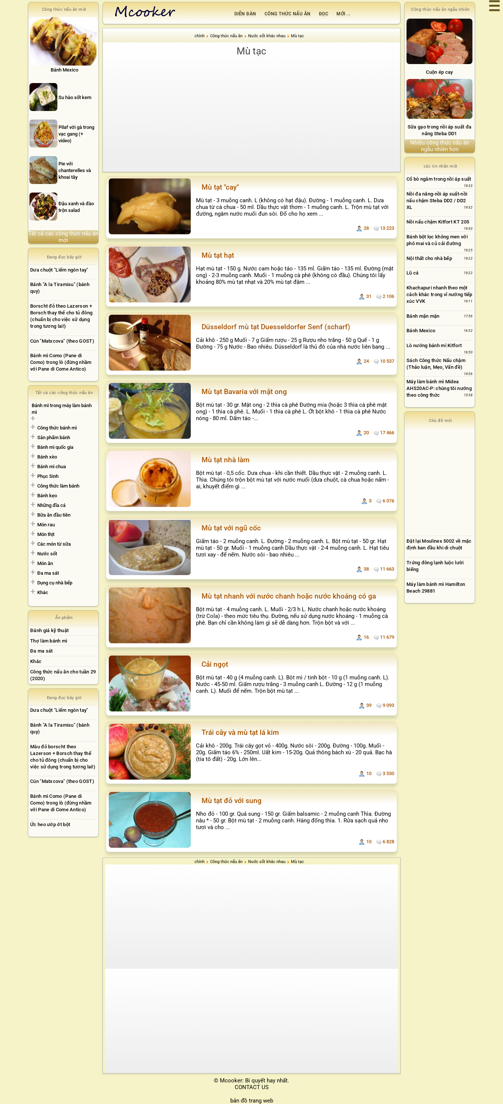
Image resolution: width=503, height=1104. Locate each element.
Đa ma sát (48, 573)
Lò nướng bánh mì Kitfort (434, 345)
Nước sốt (47, 553)
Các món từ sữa (54, 544)
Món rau (46, 524)
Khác (42, 592)
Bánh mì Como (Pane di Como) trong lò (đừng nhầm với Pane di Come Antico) (61, 362)
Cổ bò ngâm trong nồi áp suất (438, 179)
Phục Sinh (47, 476)
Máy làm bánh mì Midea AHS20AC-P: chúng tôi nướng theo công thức (439, 388)
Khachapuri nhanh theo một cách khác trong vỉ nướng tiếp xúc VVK (439, 294)
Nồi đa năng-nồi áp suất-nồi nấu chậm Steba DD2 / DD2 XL (436, 200)
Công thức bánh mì (57, 428)
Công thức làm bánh (58, 486)
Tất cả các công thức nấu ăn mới (63, 237)
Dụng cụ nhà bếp (54, 583)
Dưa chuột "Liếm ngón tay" (59, 270)
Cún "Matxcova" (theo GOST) (62, 341)
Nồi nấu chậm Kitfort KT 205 (437, 222)
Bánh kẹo (47, 495)
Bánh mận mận (423, 316)
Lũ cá (412, 273)
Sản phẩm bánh (53, 437)
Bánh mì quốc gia (55, 447)
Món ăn (45, 563)
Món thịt (45, 534)
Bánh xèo (47, 457)
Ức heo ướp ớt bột (50, 824)
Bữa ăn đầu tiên (53, 515)
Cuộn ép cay (439, 72)
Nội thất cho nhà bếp (429, 258)
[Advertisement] (255, 114)
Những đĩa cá (51, 505)
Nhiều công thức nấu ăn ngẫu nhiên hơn (439, 146)
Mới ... (343, 13)
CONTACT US (252, 1087)
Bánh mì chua (51, 466)
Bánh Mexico (420, 330)
